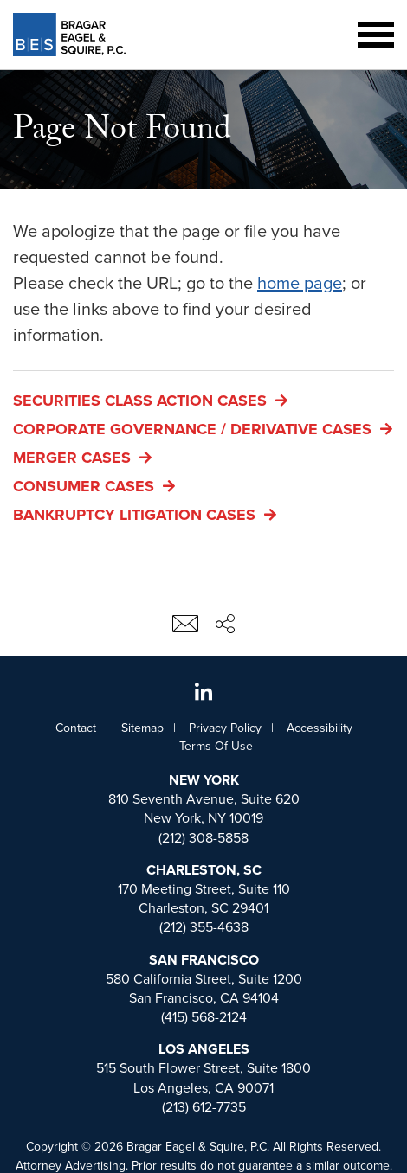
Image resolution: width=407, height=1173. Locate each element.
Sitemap (142, 728)
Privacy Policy (225, 728)
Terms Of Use (216, 746)
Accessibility (319, 728)
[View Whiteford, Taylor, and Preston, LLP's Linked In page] (203, 694)
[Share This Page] (225, 626)
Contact (75, 728)
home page (299, 283)
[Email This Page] (185, 629)
